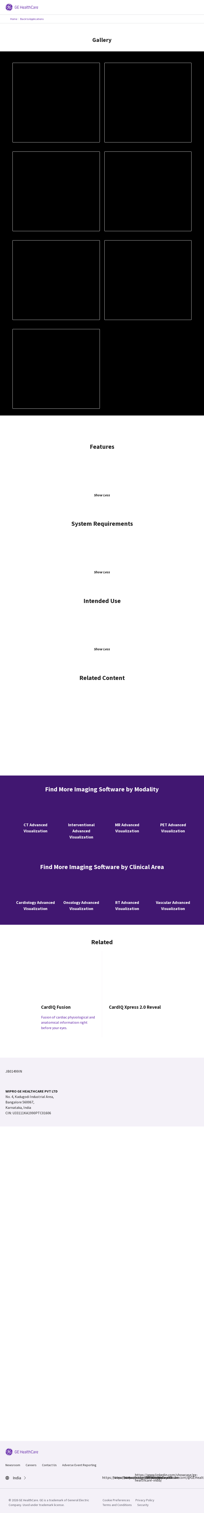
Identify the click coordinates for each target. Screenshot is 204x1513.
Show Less (102, 495)
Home (13, 19)
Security (143, 1505)
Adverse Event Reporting (79, 1465)
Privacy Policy (144, 1500)
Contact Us (49, 1465)
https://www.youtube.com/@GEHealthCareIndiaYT (148, 1477)
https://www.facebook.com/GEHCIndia (105, 1477)
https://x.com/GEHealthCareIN (126, 1477)
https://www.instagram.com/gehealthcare (115, 1477)
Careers (31, 1465)
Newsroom (12, 1465)
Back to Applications (32, 19)
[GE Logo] (21, 7)
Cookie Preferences (116, 1500)
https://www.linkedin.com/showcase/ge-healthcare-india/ (137, 1477)
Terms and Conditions (117, 1505)
